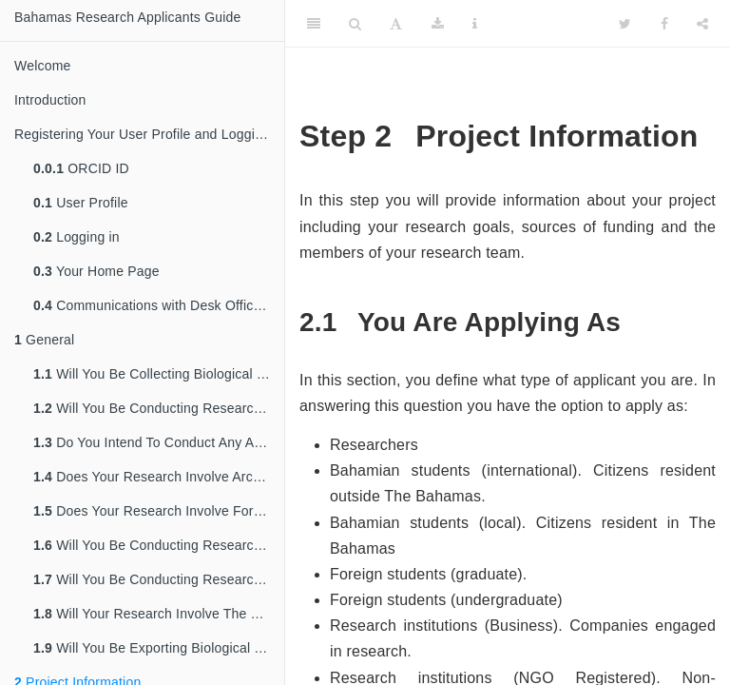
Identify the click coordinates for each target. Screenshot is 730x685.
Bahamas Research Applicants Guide (127, 17)
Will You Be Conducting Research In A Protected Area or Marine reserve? (158, 579)
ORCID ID (81, 168)
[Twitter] (625, 24)
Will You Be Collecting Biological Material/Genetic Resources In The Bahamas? (158, 374)
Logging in (76, 237)
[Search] (355, 24)
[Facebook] (664, 24)
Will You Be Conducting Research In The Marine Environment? (158, 545)
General (44, 339)
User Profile (80, 202)
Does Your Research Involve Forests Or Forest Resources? (158, 511)
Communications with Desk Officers (152, 305)
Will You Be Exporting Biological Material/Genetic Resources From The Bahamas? (158, 648)
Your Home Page (96, 271)
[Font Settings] (395, 24)
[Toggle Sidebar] (314, 24)
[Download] (437, 24)
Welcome (42, 65)
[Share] (702, 24)
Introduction (50, 100)
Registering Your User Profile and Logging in (149, 134)
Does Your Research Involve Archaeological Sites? (158, 476)
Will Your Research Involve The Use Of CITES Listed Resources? (158, 613)
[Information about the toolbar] (474, 24)
